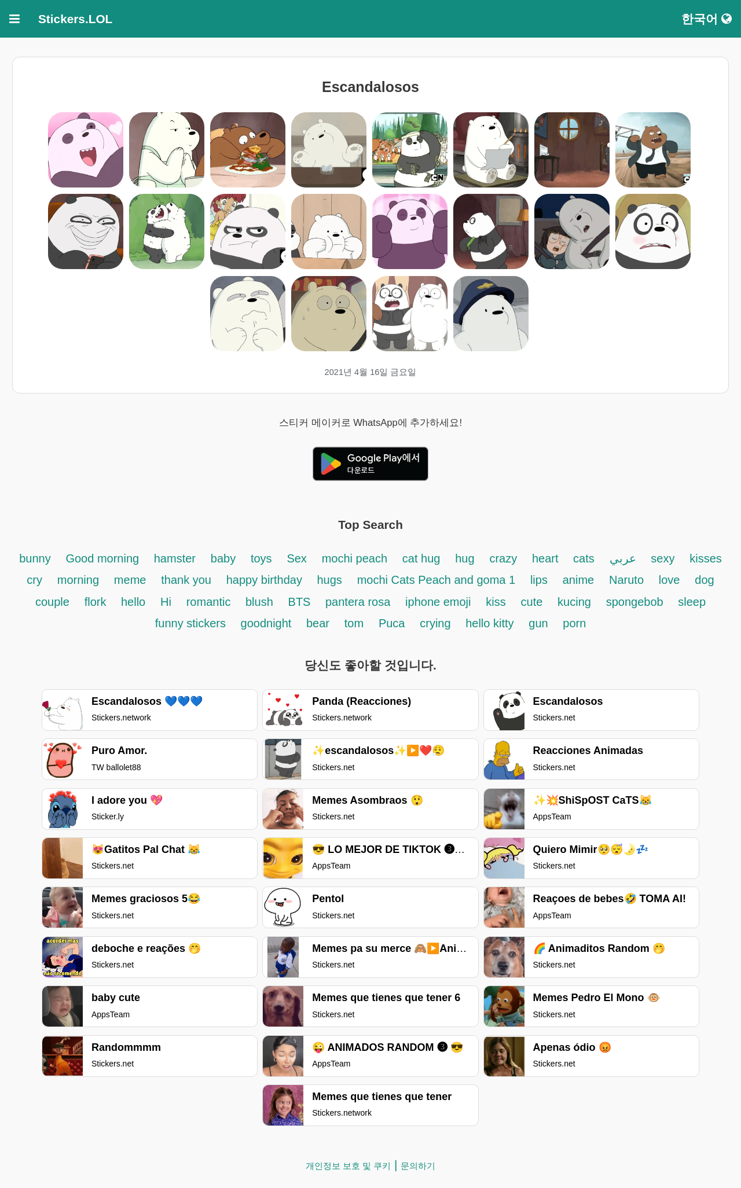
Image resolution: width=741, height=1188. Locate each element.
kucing (574, 601)
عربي (623, 558)
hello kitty (489, 623)
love (669, 579)
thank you (186, 579)
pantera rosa (357, 601)
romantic (210, 601)
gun (540, 623)
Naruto (626, 579)
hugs (329, 579)
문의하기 (418, 1166)
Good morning (103, 558)
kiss (495, 601)
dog (704, 579)
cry (34, 579)
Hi (165, 601)
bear (317, 623)
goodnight (268, 623)
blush (259, 601)
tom (354, 623)
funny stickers (192, 623)
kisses (705, 558)
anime (578, 579)
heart (547, 558)
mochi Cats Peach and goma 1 (436, 579)
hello (133, 601)
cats (584, 558)
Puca (392, 623)
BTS (301, 601)
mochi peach (354, 558)
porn (574, 623)
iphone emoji (438, 601)
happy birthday (266, 579)
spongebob (636, 601)
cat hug (421, 558)
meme (130, 579)
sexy (662, 558)
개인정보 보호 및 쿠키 (348, 1166)
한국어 (706, 18)
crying (437, 623)
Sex (296, 558)
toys (261, 558)
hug (464, 558)
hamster (175, 558)
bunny (35, 558)
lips (539, 579)
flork (97, 601)
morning (78, 579)
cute (532, 601)
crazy (503, 558)
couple (52, 601)
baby (223, 558)
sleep (692, 601)
